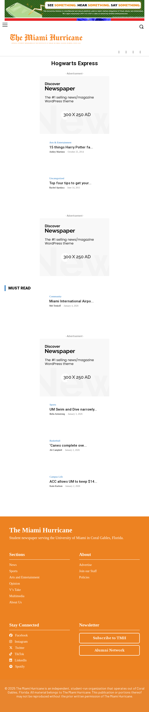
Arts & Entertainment (60, 142)
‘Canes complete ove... (68, 445)
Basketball (55, 440)
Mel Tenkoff (55, 305)
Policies (84, 577)
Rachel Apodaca (56, 187)
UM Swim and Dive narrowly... (73, 409)
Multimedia (16, 596)
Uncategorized (56, 178)
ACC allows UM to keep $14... (73, 481)
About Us (15, 602)
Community (55, 296)
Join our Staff (88, 571)
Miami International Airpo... (71, 301)
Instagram (18, 641)
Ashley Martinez (57, 151)
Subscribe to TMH (109, 638)
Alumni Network (109, 650)
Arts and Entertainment (24, 577)
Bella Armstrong (57, 414)
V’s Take (15, 590)
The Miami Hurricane (40, 530)
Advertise (85, 565)
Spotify (17, 666)
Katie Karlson (56, 486)
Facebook (18, 635)
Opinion (14, 583)
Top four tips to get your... (70, 183)
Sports (53, 404)
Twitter (16, 648)
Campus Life (56, 477)
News (13, 565)
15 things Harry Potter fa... (71, 147)
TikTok (16, 654)
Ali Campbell (56, 450)
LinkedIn (18, 660)
